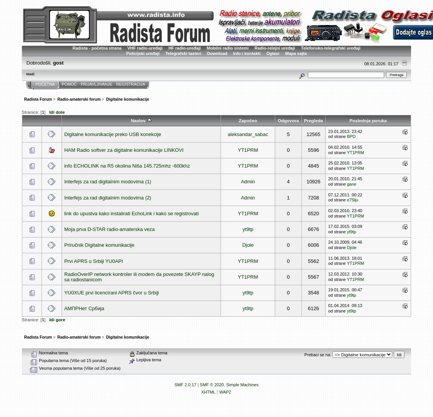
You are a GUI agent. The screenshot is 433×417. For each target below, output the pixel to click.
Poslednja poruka (368, 120)
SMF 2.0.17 (185, 384)
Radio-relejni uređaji (274, 48)
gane (351, 184)
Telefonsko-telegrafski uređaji (331, 48)
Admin (248, 181)
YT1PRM (248, 150)
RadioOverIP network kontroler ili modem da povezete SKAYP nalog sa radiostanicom (139, 276)
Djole (248, 245)
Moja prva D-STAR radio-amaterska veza (109, 229)
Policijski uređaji (143, 53)
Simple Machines (242, 384)
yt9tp (247, 229)
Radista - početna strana (96, 48)
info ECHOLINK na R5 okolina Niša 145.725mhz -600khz (127, 166)
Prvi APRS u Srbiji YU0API (93, 261)
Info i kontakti (247, 53)
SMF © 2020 (212, 384)
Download (217, 53)
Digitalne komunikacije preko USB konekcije (112, 134)
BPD (351, 136)
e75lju (352, 200)
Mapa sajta (296, 53)
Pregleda (313, 120)
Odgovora (288, 120)
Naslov (141, 120)
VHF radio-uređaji (144, 48)
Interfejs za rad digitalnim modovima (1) (107, 181)
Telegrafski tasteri (183, 53)
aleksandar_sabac (248, 134)
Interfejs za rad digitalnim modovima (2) (107, 198)
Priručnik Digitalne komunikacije (99, 245)
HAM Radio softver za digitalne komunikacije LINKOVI (124, 150)
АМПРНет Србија (84, 308)
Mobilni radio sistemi (228, 48)
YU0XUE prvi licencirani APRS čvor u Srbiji (111, 293)
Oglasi (272, 53)
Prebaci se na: (317, 354)
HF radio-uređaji (185, 48)
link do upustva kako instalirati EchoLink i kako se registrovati (131, 213)
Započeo (248, 120)
